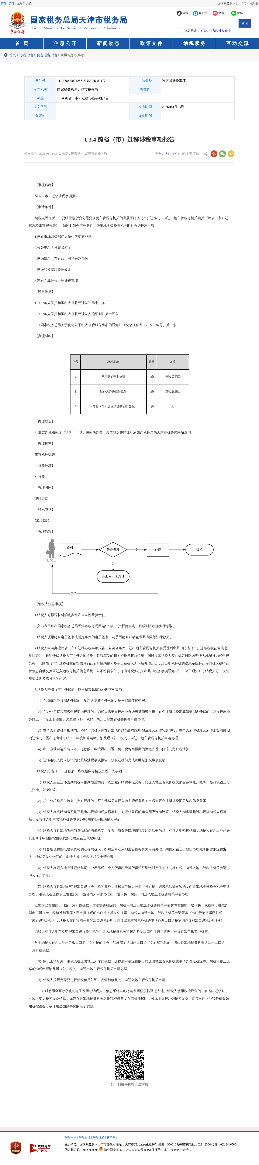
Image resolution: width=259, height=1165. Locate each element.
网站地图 (99, 1137)
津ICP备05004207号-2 (177, 1149)
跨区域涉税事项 (72, 55)
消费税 (213, 30)
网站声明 (71, 1137)
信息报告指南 (47, 55)
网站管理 (85, 1137)
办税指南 (26, 55)
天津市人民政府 (248, 3)
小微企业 (225, 30)
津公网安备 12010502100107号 (124, 1149)
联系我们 (112, 1137)
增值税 (204, 30)
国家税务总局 (226, 3)
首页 (12, 55)
